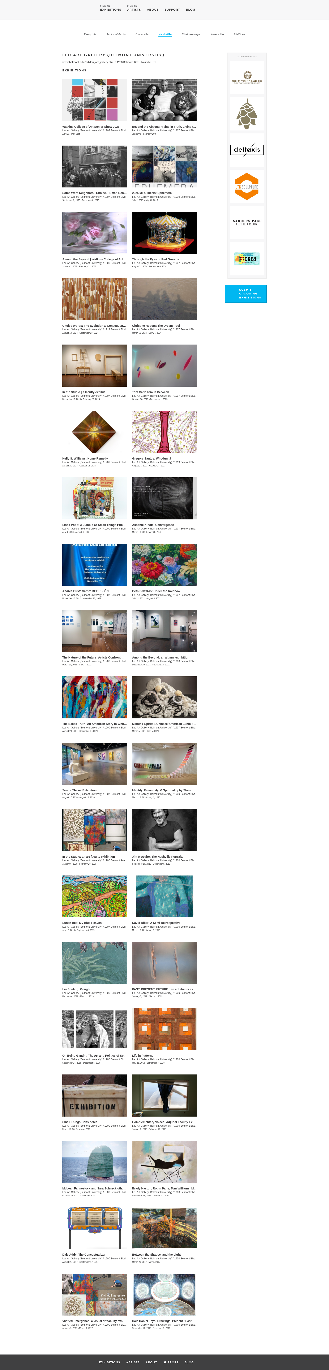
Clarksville (142, 34)
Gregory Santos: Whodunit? (151, 458)
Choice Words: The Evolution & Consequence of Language (103, 325)
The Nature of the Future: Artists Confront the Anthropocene (104, 657)
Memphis (90, 34)
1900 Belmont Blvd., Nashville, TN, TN (125, 1324)
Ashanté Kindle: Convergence (153, 525)
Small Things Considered (80, 1122)
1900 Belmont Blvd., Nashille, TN (136, 62)
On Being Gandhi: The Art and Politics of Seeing (96, 1055)
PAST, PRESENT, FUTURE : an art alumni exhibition (168, 989)
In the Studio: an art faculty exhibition (88, 856)
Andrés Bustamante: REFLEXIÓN (85, 591)
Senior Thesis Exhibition (79, 790)
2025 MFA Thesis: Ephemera (152, 193)
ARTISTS (134, 9)
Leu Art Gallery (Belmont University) (82, 130)
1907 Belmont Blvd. (115, 130)
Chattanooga (191, 34)
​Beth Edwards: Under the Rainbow (156, 591)
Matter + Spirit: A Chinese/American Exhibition (164, 724)
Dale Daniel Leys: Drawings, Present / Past (162, 1321)
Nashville (165, 34)
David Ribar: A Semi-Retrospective (156, 923)
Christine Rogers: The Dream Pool (156, 325)
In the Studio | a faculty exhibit (83, 392)
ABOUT (153, 9)
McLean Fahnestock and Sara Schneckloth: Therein (98, 1188)
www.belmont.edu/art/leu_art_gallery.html (88, 62)
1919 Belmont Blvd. (185, 196)
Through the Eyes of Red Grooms (155, 259)
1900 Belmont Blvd (115, 727)
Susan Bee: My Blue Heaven (82, 923)
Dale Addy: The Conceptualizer (84, 1254)
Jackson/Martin (116, 34)
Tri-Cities (239, 34)
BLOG (190, 9)
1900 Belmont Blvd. (115, 263)
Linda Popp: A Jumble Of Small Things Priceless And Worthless (106, 525)
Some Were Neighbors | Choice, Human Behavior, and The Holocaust (110, 193)
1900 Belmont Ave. (115, 860)
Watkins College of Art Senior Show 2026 (90, 126)
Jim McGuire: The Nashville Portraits (157, 856)
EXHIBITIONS (110, 9)
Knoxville (217, 34)
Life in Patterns (142, 1055)
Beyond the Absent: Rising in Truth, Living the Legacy (170, 126)
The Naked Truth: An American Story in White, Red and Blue (104, 724)
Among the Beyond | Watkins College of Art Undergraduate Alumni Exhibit (114, 259)
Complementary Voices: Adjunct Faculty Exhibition (167, 1122)
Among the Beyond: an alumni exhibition (160, 657)
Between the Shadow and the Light (156, 1254)
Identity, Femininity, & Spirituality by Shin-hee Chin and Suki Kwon (178, 790)
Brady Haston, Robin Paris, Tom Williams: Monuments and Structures (180, 1188)
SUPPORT (172, 9)
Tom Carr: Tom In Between (150, 392)
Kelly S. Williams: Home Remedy (85, 458)
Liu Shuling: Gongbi (76, 989)
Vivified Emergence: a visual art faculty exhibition (97, 1321)
